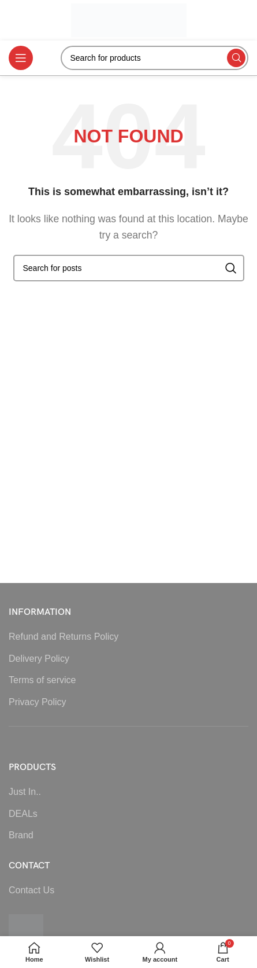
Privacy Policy (37, 702)
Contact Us (31, 890)
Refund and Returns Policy (63, 636)
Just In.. (25, 792)
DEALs (23, 814)
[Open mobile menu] (21, 57)
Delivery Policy (39, 658)
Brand (21, 835)
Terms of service (42, 680)
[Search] (155, 58)
